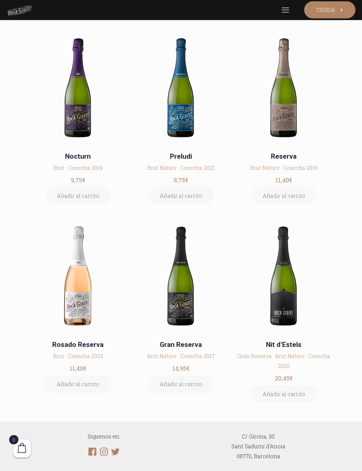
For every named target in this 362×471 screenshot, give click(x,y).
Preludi (181, 156)
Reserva (284, 156)
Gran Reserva (181, 345)
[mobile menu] (285, 9)
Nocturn (78, 156)
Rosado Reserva (78, 345)
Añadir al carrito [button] (78, 195)
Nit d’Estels (284, 345)
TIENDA (330, 9)
